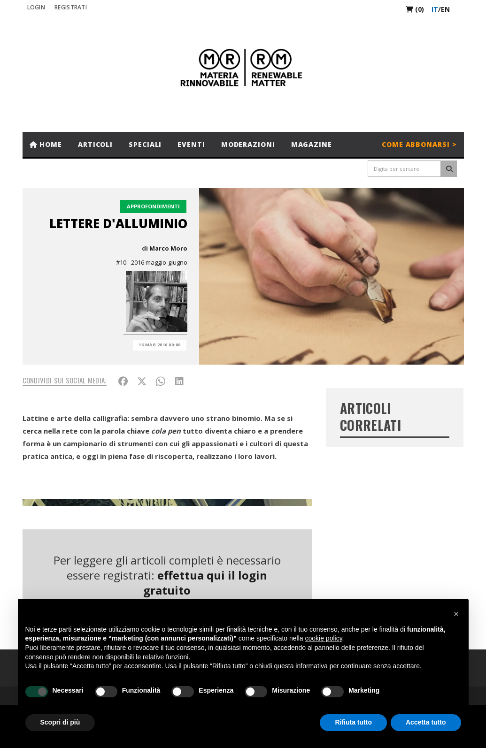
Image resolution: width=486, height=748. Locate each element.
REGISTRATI (70, 7)
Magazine (311, 144)
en (445, 9)
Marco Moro (168, 248)
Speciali (145, 144)
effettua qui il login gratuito (205, 582)
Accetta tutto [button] (426, 722)
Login (36, 7)
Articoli (95, 144)
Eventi (191, 144)
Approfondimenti (153, 206)
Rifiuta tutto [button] (353, 722)
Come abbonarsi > (419, 144)
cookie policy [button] (323, 638)
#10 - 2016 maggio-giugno (151, 262)
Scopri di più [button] (60, 722)
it (435, 9)
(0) (415, 9)
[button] (456, 613)
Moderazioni (248, 144)
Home (46, 144)
